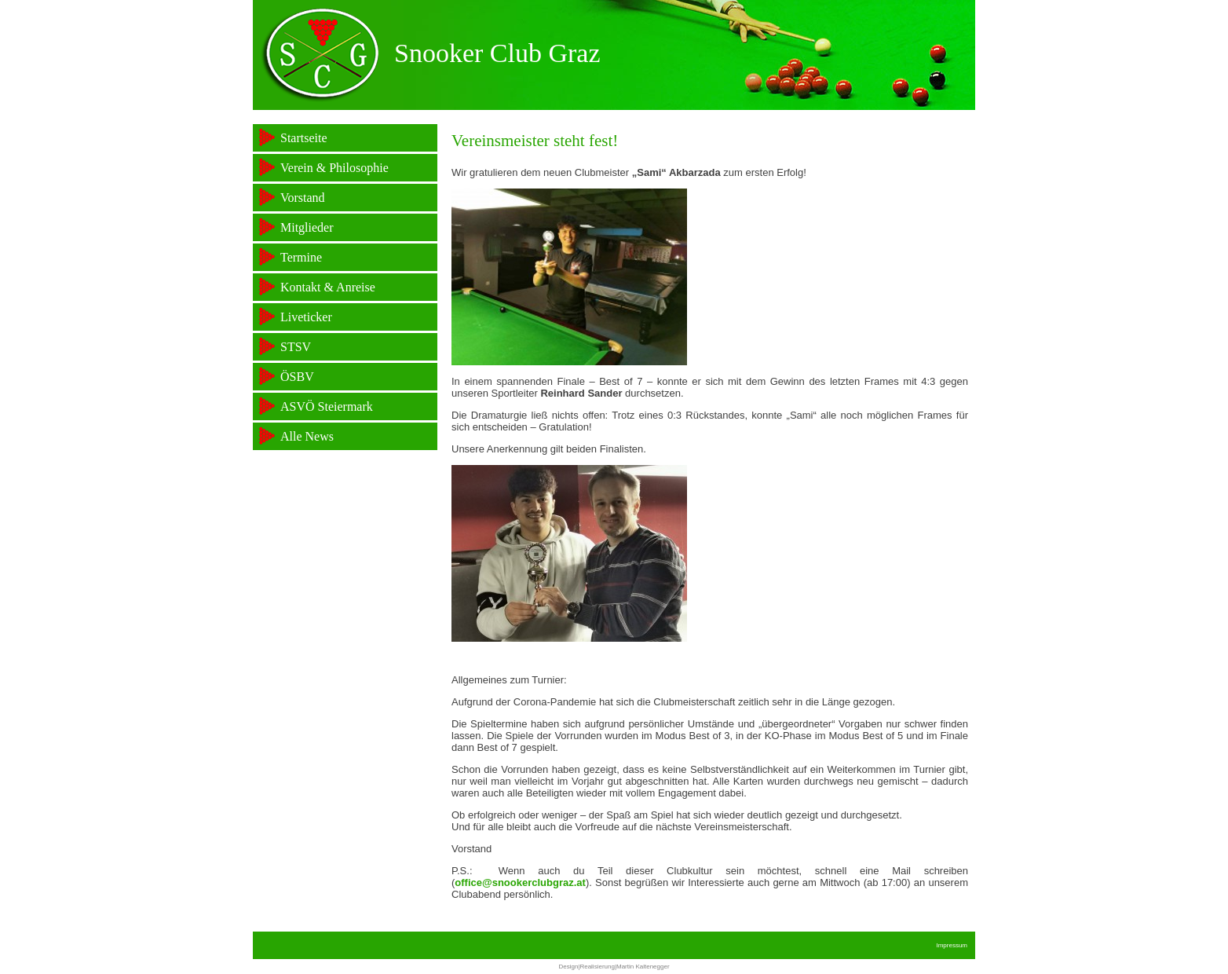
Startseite (303, 138)
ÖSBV (297, 376)
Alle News (307, 436)
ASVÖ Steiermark (326, 406)
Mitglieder (307, 227)
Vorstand (302, 197)
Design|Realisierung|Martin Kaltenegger (613, 966)
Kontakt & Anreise (327, 287)
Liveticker (306, 317)
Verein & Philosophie (334, 167)
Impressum (951, 945)
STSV (295, 346)
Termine (301, 257)
